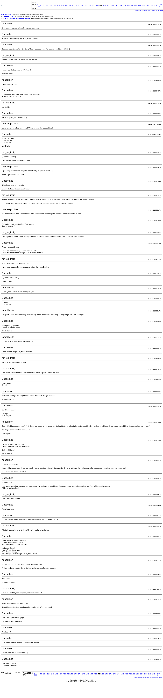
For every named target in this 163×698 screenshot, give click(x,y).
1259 (50, 5)
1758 (96, 5)
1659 (58, 5)
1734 (69, 5)
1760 (104, 5)
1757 (93, 5)
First (38, 5)
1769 (128, 5)
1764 (120, 5)
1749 (73, 5)
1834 (139, 5)
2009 (147, 5)
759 (43, 5)
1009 (46, 5)
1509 (54, 5)
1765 (124, 5)
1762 (112, 5)
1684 (61, 5)
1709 (65, 5)
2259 (151, 5)
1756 (89, 5)
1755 (85, 5)
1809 (135, 5)
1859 (143, 5)
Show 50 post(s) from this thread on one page (148, 10)
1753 (77, 5)
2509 (155, 5)
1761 (108, 5)
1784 (131, 5)
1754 (81, 5)
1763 (116, 5)
